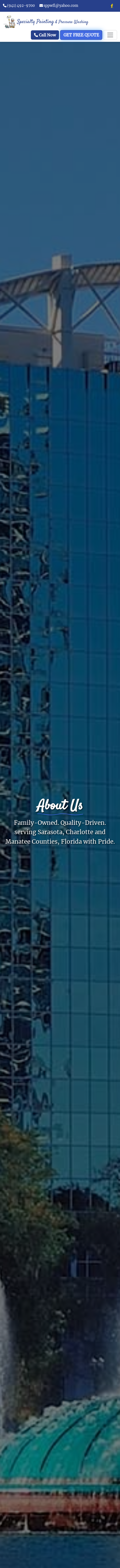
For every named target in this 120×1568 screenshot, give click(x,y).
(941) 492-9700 (19, 5)
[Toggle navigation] (110, 35)
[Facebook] (112, 6)
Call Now (45, 35)
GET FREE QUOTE (81, 35)
